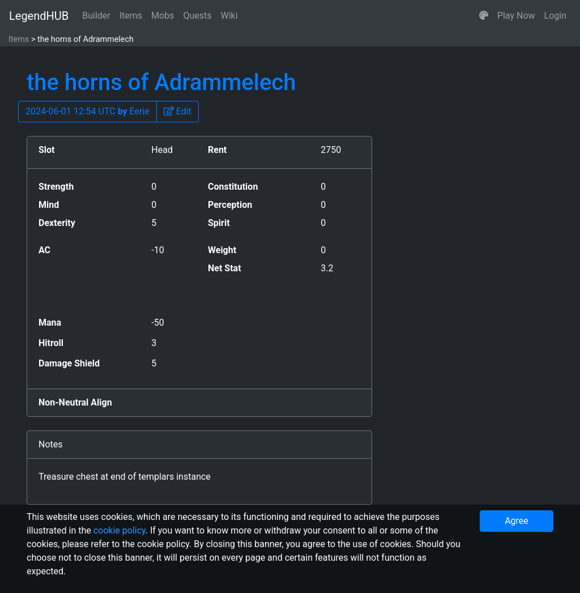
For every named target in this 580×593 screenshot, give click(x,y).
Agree (516, 520)
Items (131, 15)
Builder (96, 15)
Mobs (162, 15)
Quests (197, 15)
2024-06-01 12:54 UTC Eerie (87, 111)
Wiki (229, 15)
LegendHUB (39, 16)
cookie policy (119, 530)
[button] (484, 16)
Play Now (516, 15)
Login (555, 15)
